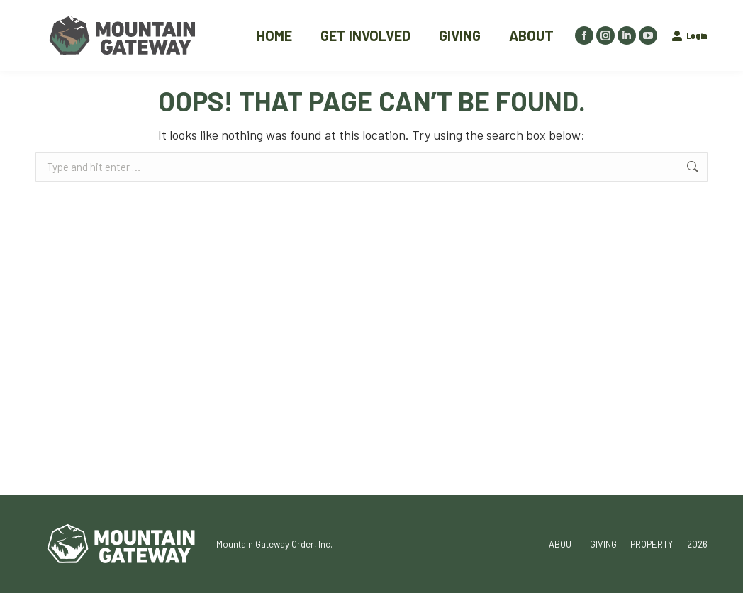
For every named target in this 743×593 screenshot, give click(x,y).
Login (689, 35)
